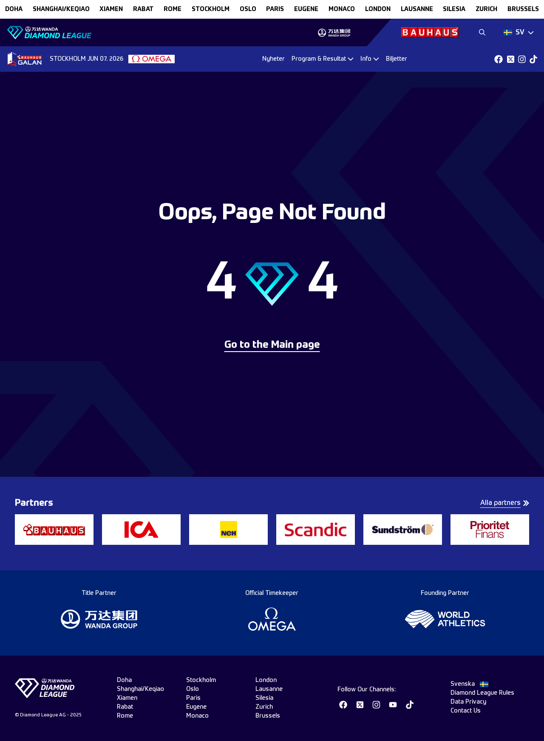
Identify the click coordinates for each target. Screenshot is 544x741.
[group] (334, 32)
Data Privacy (468, 702)
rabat (143, 9)
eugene (306, 9)
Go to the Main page (272, 345)
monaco (342, 9)
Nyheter (273, 59)
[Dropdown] (518, 33)
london (378, 9)
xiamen (111, 9)
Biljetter (396, 59)
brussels (523, 9)
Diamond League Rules (482, 693)
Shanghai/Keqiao (61, 9)
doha (14, 9)
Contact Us (465, 711)
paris (275, 9)
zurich (486, 9)
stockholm (211, 9)
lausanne (417, 9)
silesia (454, 9)
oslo (248, 9)
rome (172, 9)
